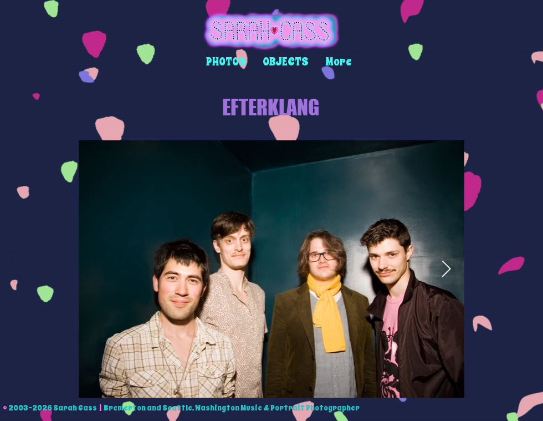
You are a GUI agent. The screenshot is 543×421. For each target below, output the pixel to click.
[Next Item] (446, 269)
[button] (226, 62)
